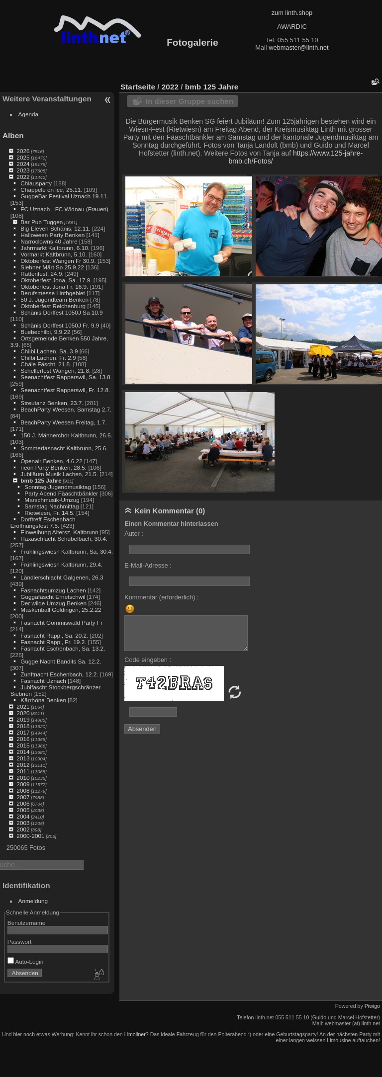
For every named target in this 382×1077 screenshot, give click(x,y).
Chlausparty (36, 183)
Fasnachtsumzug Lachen (53, 590)
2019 (22, 719)
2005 (22, 810)
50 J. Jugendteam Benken (54, 299)
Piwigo (372, 1006)
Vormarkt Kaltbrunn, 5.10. (53, 254)
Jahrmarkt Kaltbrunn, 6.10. (55, 248)
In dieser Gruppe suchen (189, 101)
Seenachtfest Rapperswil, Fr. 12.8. (65, 390)
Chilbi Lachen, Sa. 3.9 (49, 351)
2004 (22, 816)
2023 (22, 170)
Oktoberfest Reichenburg (53, 306)
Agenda (28, 114)
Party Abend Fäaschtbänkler (61, 493)
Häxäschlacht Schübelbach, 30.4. (63, 538)
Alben (13, 135)
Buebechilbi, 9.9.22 (45, 332)
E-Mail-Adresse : (148, 565)
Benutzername (26, 922)
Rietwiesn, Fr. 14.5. (49, 512)
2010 (22, 777)
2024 (22, 164)
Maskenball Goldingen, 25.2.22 (60, 609)
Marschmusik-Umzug (51, 500)
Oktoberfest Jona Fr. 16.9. (54, 286)
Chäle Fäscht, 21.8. (45, 364)
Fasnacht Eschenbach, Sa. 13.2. (62, 648)
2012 (22, 764)
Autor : (133, 533)
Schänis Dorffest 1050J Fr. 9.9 (59, 325)
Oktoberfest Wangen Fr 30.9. (58, 260)
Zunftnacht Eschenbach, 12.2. (59, 674)
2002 (22, 829)
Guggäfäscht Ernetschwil (52, 596)
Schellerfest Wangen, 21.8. (55, 370)
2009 (22, 784)
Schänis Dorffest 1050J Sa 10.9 (61, 312)
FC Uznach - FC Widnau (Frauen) (64, 209)
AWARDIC (291, 26)
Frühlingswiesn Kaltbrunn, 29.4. (61, 564)
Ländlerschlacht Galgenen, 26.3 (61, 577)
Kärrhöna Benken (43, 700)
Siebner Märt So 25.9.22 (52, 267)
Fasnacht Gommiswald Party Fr (61, 622)
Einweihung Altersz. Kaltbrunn (59, 532)
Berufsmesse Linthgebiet (52, 293)
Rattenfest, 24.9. (41, 273)
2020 (22, 713)
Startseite (137, 87)
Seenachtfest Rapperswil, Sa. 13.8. (66, 377)
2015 (22, 745)
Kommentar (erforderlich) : (161, 597)
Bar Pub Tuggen (41, 222)
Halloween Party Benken (52, 235)
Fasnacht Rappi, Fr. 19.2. (53, 642)
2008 (22, 790)
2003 (22, 823)
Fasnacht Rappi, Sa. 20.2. (54, 635)
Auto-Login (25, 961)
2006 (22, 803)
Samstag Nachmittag (51, 506)
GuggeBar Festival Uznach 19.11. (64, 196)
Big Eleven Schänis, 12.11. (55, 228)
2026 (22, 151)
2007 (22, 797)
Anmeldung (33, 901)
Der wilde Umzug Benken (53, 603)
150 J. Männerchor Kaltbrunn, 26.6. (66, 435)
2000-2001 (30, 835)
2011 (22, 771)
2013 (22, 758)
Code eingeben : (147, 659)
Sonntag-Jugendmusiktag (57, 487)
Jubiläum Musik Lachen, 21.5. (59, 474)
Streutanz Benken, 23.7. (51, 403)
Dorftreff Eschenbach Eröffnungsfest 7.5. (43, 522)
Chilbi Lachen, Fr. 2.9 (48, 357)
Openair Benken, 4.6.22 (51, 461)
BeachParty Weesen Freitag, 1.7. (63, 422)
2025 (22, 157)
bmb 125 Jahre (40, 480)
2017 (22, 732)
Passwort (19, 941)
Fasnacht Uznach (43, 680)
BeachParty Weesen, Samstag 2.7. (65, 409)
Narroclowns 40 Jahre (48, 241)
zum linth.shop (292, 12)
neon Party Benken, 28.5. (53, 467)
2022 (22, 176)
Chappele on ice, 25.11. (51, 189)
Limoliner (135, 1034)
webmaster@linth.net (298, 47)
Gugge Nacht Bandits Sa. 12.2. (60, 661)
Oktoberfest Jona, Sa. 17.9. (56, 280)
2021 (22, 706)
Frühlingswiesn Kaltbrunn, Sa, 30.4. (66, 551)
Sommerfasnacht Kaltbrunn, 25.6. (63, 448)
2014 (22, 751)
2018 (22, 726)
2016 (22, 739)
